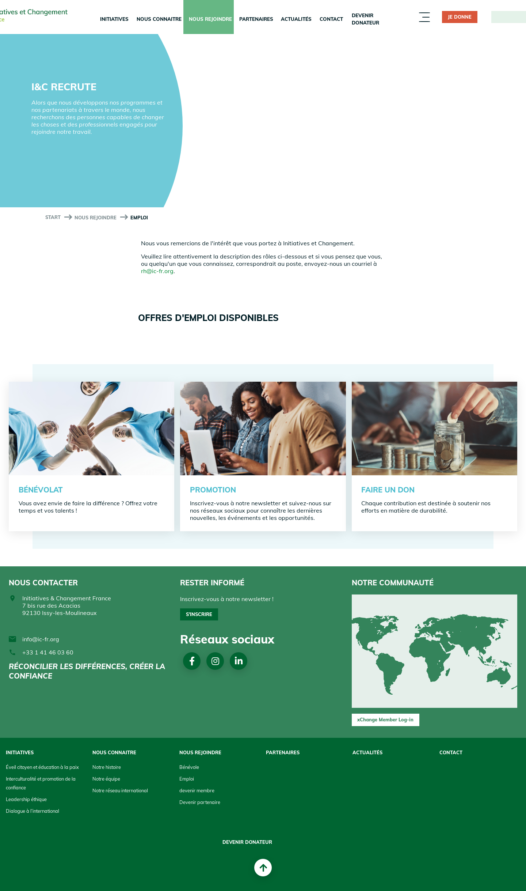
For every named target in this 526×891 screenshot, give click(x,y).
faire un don (388, 489)
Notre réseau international (120, 790)
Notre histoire (106, 767)
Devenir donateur (365, 19)
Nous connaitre (159, 19)
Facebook (192, 661)
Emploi (186, 779)
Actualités (296, 19)
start (53, 217)
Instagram (215, 661)
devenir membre (196, 790)
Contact (331, 19)
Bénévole (189, 767)
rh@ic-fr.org (157, 271)
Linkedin (238, 661)
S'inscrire (199, 614)
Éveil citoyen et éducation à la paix (42, 767)
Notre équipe (106, 779)
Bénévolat (41, 489)
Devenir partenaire (199, 802)
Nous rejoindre (210, 19)
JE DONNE (460, 17)
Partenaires (256, 19)
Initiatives (114, 19)
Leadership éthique (26, 799)
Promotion (213, 489)
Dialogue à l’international (32, 811)
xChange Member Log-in (385, 719)
